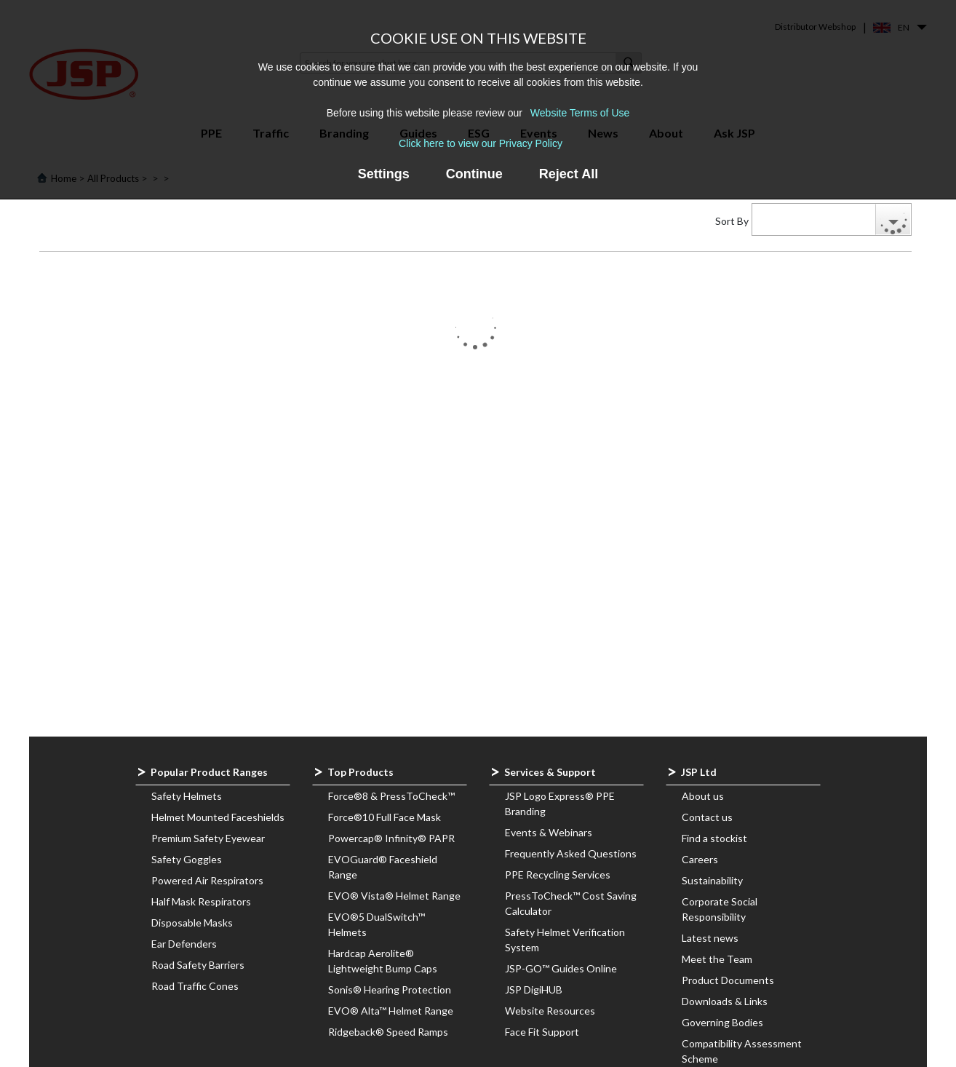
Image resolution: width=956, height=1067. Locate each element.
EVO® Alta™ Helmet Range (390, 1010)
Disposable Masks (192, 922)
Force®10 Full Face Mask (384, 817)
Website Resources (550, 1010)
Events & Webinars (548, 832)
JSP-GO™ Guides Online (561, 968)
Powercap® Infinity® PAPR (391, 838)
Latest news (710, 938)
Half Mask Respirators (201, 901)
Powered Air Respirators (207, 880)
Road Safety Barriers (197, 965)
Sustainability (712, 880)
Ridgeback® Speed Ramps (388, 1032)
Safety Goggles (186, 859)
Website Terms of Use (579, 113)
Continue (474, 174)
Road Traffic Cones (195, 986)
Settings (384, 174)
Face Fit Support (542, 1032)
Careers (700, 859)
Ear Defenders (184, 943)
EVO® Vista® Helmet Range (394, 895)
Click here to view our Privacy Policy (480, 143)
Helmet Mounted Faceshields (217, 817)
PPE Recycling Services (557, 874)
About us (703, 796)
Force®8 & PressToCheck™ (391, 796)
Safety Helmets (186, 796)
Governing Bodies (722, 1022)
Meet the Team (717, 959)
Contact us (707, 817)
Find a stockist (714, 838)
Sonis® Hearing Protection (389, 989)
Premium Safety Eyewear (208, 838)
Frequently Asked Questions (571, 853)
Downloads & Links (725, 1001)
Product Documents (728, 980)
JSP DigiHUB (533, 989)
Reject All (568, 174)
